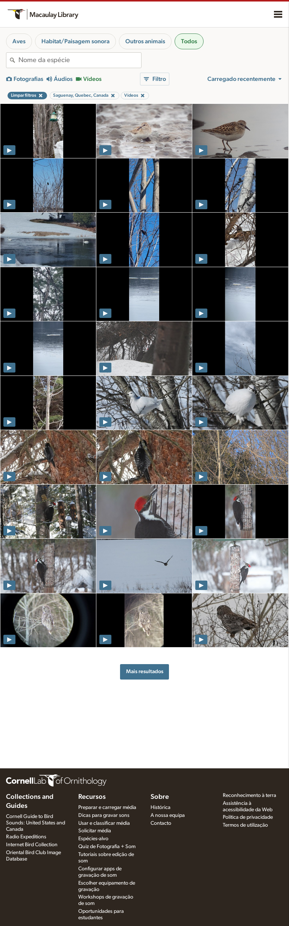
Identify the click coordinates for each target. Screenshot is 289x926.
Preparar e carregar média (107, 807)
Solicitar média (94, 830)
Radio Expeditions (26, 836)
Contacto (161, 823)
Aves (19, 41)
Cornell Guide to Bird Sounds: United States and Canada (35, 823)
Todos (189, 41)
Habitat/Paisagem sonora (75, 41)
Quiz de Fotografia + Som (106, 846)
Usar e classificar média (104, 823)
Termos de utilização (245, 825)
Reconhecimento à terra (249, 795)
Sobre (160, 797)
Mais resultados (144, 671)
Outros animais (145, 41)
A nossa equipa (168, 815)
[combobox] (79, 60)
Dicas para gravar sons (103, 815)
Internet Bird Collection (32, 844)
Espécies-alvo (93, 838)
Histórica (160, 807)
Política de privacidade (248, 817)
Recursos (92, 797)
